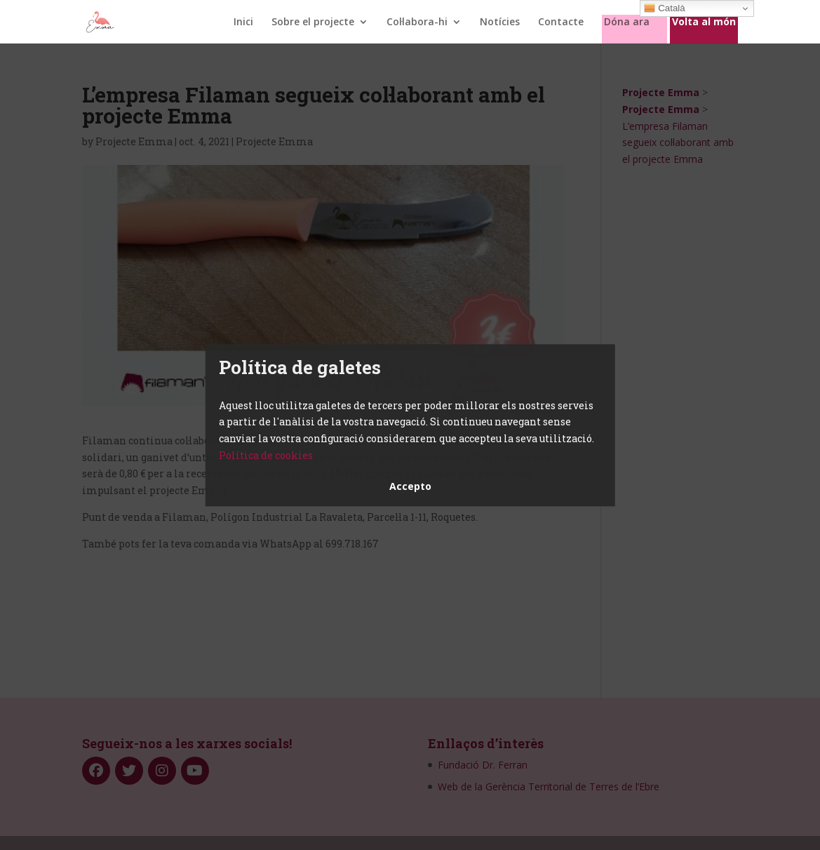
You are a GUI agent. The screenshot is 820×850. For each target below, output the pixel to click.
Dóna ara (627, 22)
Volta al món (704, 22)
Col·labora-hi (417, 22)
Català (664, 8)
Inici (243, 22)
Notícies (500, 22)
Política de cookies (266, 455)
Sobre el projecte (312, 22)
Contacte (561, 22)
